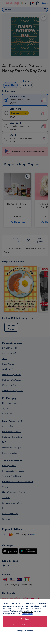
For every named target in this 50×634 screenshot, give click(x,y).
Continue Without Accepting (25, 625)
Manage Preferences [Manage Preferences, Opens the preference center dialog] (25, 631)
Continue (25, 619)
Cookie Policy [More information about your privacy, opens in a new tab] (27, 614)
